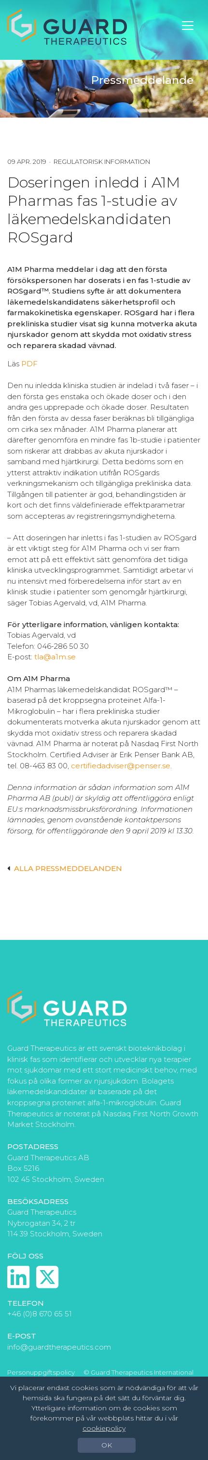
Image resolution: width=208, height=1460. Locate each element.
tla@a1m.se (55, 656)
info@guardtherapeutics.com (59, 1347)
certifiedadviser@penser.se (120, 765)
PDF (29, 363)
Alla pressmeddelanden (64, 868)
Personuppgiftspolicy (41, 1372)
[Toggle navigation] (188, 25)
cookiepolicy (104, 1428)
